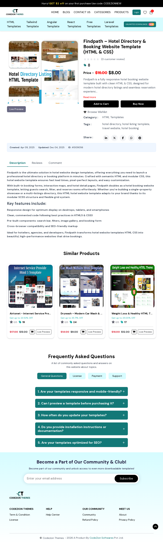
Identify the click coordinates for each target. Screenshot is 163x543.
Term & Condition (19, 514)
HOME (55, 12)
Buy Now (138, 104)
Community (89, 514)
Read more (89, 97)
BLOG (66, 12)
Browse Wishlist (97, 112)
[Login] (145, 12)
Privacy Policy (127, 519)
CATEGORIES (102, 12)
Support (117, 376)
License (77, 376)
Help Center (53, 514)
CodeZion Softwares (101, 537)
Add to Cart (101, 104)
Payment (97, 376)
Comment (55, 163)
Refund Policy (90, 519)
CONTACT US (82, 12)
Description (18, 163)
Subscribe (126, 478)
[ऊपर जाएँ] (155, 526)
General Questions (52, 376)
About (123, 514)
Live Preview (16, 109)
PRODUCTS (121, 12)
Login (136, 12)
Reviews (37, 163)
